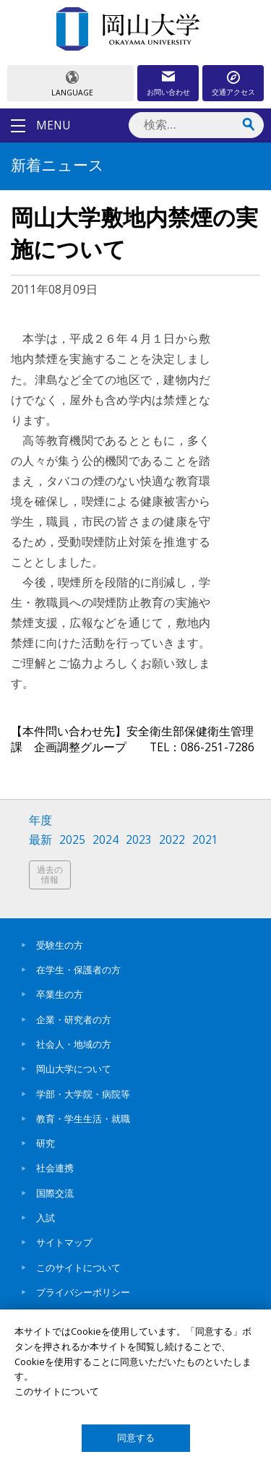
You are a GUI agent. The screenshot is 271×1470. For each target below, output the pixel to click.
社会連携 (55, 1167)
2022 (172, 840)
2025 (72, 840)
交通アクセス (233, 92)
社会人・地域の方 (73, 1044)
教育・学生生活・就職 (83, 1118)
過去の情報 (50, 874)
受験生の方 (59, 945)
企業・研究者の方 (73, 1019)
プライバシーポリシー (83, 1292)
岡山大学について (73, 1068)
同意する (136, 1437)
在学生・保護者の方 (78, 969)
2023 (139, 840)
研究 (45, 1143)
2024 (106, 840)
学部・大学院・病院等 (83, 1094)
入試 (45, 1217)
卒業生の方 (59, 994)
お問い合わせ (168, 92)
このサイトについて (78, 1267)
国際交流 (55, 1193)
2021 (205, 840)
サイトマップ (64, 1242)
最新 (40, 840)
